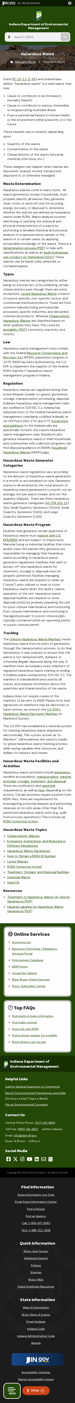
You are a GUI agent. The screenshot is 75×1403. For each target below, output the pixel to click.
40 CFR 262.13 (57, 503)
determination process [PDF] (24, 248)
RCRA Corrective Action (20, 821)
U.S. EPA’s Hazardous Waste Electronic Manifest (31, 711)
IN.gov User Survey (36, 1251)
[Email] (43, 1159)
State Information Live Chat (35, 1195)
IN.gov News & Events (36, 1314)
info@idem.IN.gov (25, 1135)
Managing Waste (25, 62)
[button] (70, 3)
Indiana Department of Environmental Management (38, 26)
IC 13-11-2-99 (24, 79)
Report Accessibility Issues (36, 1379)
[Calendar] (50, 1159)
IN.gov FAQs (35, 1279)
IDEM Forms (20, 966)
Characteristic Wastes (23, 836)
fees (41, 790)
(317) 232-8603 (45, 1123)
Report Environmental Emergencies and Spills (35, 1093)
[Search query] (36, 37)
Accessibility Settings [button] (36, 1372)
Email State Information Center (36, 1202)
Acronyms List (21, 942)
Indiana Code (36, 1329)
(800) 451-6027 (28, 1129)
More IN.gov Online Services (31, 979)
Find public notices (24, 1022)
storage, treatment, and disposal (42, 781)
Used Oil (13, 882)
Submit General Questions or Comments (32, 1086)
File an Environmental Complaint (26, 1104)
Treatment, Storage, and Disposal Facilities (38, 872)
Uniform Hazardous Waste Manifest (35, 639)
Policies (36, 1265)
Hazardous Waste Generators (28, 851)
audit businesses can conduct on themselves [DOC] (35, 254)
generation (62, 772)
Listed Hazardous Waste (39, 294)
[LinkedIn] (37, 1159)
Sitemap (36, 1272)
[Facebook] (8, 1159)
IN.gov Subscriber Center (29, 986)
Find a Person (36, 1209)
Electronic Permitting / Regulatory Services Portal (34, 951)
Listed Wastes (17, 861)
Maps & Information (36, 1307)
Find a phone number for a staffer (34, 1035)
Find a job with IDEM (25, 1029)
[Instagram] (22, 1159)
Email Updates (36, 1321)
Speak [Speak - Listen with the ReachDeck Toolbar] (35, 1390)
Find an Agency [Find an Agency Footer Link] (36, 1216)
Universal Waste (18, 877)
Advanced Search (36, 1258)
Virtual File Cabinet (24, 973)
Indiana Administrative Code (36, 1336)
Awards (36, 1343)
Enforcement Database (27, 960)
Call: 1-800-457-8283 (36, 1223)
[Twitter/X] (15, 1159)
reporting (48, 786)
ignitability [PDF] (15, 330)
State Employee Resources (36, 1286)
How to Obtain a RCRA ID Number (31, 856)
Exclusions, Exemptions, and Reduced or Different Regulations (36, 843)
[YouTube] (29, 1159)
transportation (47, 777)
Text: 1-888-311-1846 (35, 1230)
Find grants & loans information (32, 1016)
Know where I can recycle (29, 1042)
